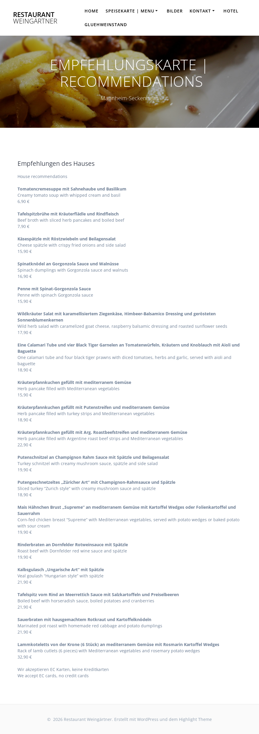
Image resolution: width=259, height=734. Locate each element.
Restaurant (35, 18)
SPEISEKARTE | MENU (130, 11)
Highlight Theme (195, 719)
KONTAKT (200, 11)
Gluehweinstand (106, 24)
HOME (91, 11)
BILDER (175, 11)
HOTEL (231, 11)
